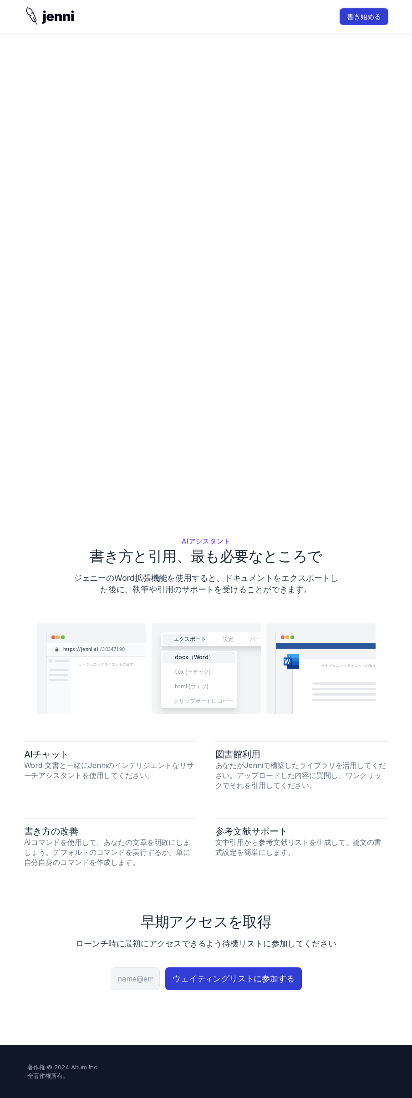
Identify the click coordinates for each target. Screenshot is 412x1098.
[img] (49, 16)
